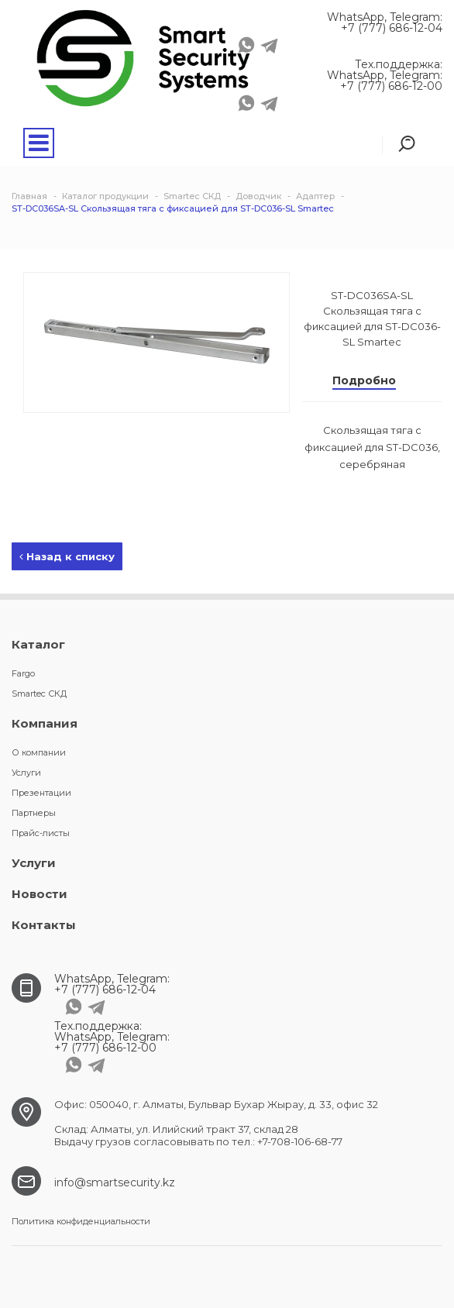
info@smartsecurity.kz (114, 1182)
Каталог (38, 644)
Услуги (26, 772)
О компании (39, 752)
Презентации (41, 792)
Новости (39, 893)
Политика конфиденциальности (81, 1221)
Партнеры (34, 812)
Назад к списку (67, 556)
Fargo (23, 673)
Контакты (44, 924)
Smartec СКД (39, 693)
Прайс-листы (41, 833)
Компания (44, 723)
